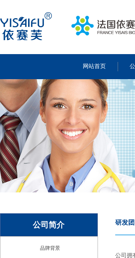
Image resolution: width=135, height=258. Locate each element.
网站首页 (94, 66)
